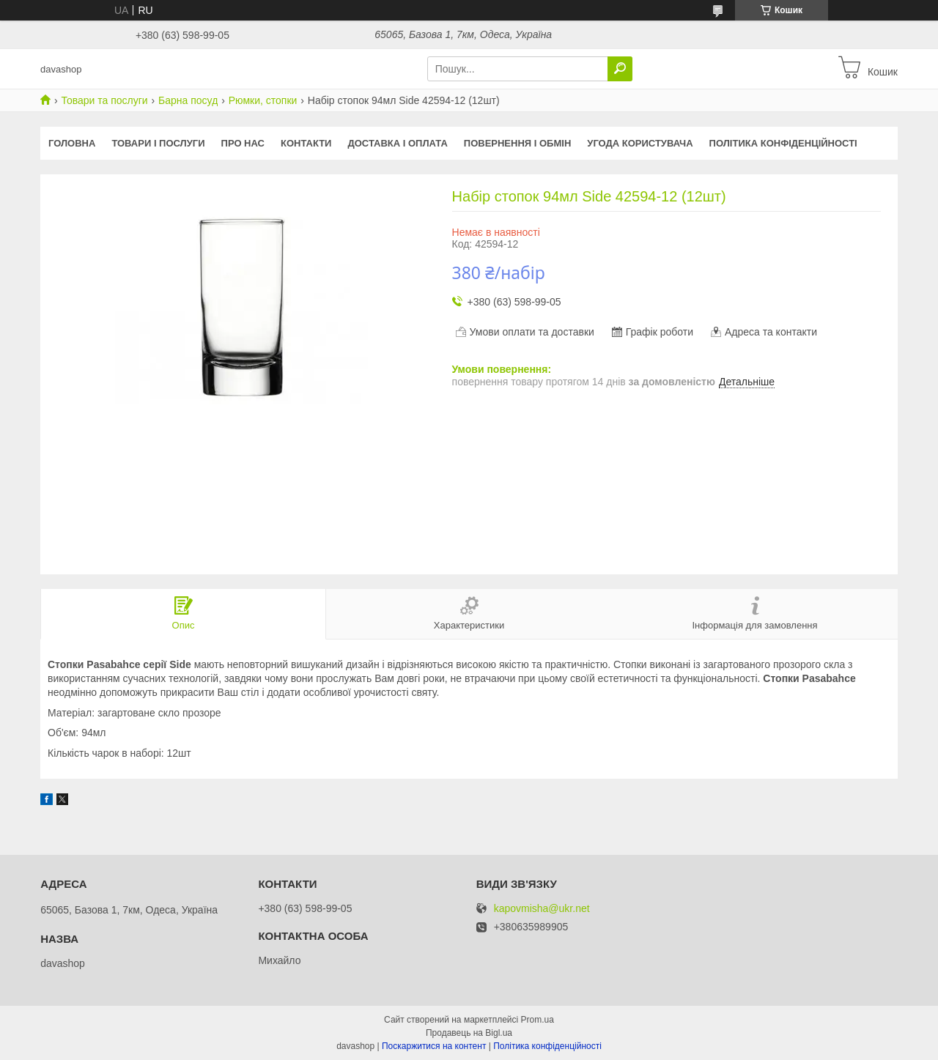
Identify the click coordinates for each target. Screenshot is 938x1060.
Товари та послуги (104, 100)
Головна (71, 143)
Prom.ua (537, 1020)
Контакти (306, 143)
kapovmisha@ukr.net (542, 908)
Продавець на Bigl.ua (469, 1033)
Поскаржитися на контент (434, 1046)
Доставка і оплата (397, 143)
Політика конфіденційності (783, 143)
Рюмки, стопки (263, 100)
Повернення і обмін (518, 143)
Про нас (243, 143)
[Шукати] (620, 68)
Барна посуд (188, 100)
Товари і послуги (157, 143)
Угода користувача (640, 143)
